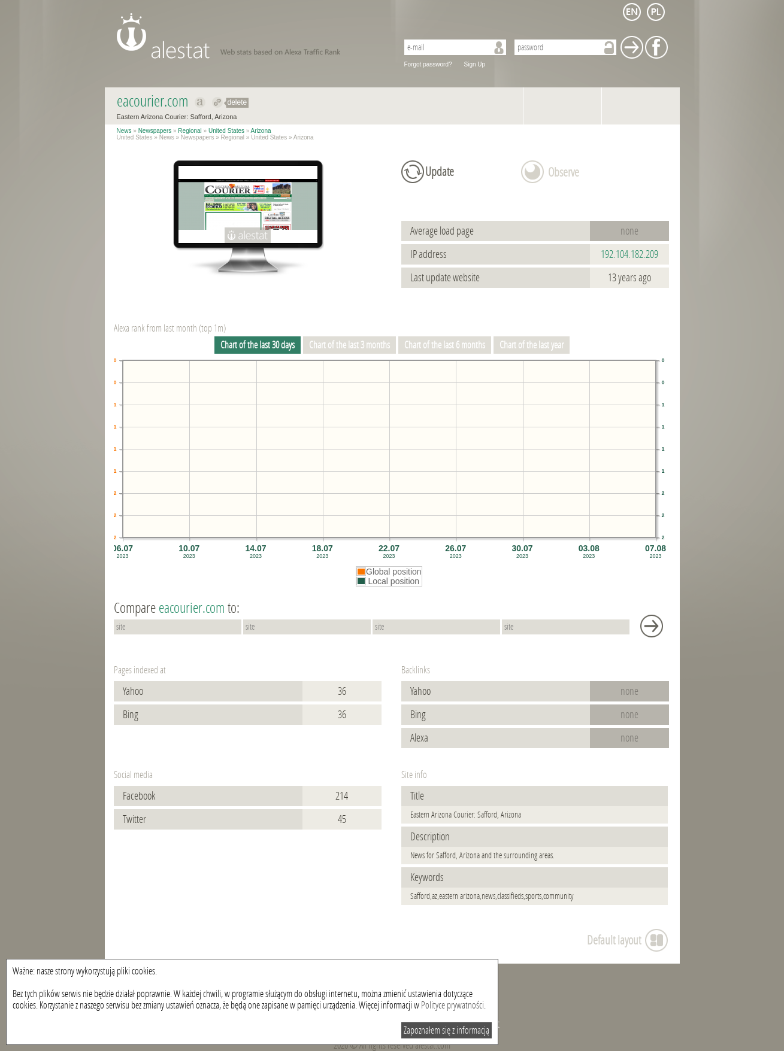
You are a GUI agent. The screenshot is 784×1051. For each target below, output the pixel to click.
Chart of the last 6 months (444, 345)
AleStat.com (250, 36)
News (124, 130)
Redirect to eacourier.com (217, 102)
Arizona (261, 130)
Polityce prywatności (452, 1005)
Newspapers (155, 130)
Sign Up (475, 64)
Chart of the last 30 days (257, 345)
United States (226, 130)
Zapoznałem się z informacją (446, 1030)
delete (237, 102)
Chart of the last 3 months (349, 345)
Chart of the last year (532, 345)
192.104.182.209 (629, 254)
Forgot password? (428, 64)
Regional (189, 130)
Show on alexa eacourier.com (200, 102)
